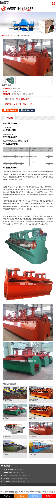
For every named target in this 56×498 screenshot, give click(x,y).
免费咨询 (49, 496)
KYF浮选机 (6, 454)
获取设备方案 (28, 110)
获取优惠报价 (11, 110)
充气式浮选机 (7, 400)
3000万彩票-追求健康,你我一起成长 (12, 492)
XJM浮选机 (6, 436)
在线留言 (35, 496)
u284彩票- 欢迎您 (47, 492)
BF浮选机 (6, 418)
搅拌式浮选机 (33, 400)
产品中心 (19, 35)
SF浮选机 (32, 418)
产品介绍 (10, 118)
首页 (12, 35)
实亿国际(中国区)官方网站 (32, 492)
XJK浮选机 (32, 454)
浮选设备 (26, 35)
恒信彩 (4, 2)
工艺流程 (21, 496)
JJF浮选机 (32, 436)
